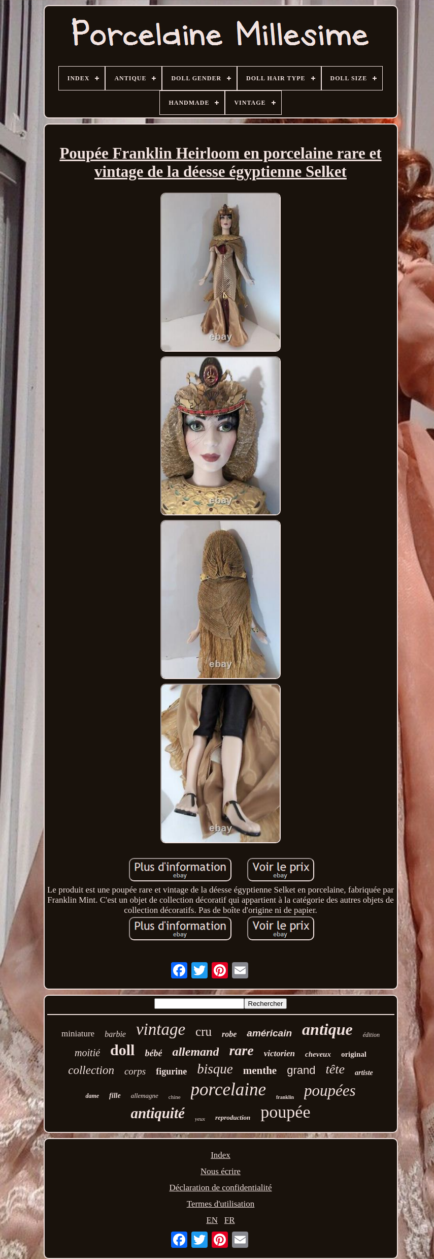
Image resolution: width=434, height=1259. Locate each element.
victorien (279, 1053)
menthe (260, 1070)
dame (92, 1095)
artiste (364, 1073)
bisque (215, 1069)
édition (371, 1034)
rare (241, 1050)
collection (91, 1070)
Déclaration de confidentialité (220, 1187)
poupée (285, 1111)
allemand (195, 1051)
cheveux (318, 1054)
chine (175, 1097)
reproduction (232, 1117)
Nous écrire (221, 1171)
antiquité (157, 1113)
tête (335, 1069)
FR (229, 1220)
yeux (200, 1119)
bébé (153, 1053)
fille (115, 1095)
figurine (171, 1071)
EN (212, 1220)
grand (301, 1070)
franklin (285, 1097)
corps (135, 1071)
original (353, 1054)
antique (327, 1029)
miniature (77, 1033)
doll (122, 1049)
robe (229, 1034)
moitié (87, 1052)
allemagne (144, 1095)
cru (203, 1031)
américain (269, 1033)
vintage (160, 1029)
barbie (115, 1034)
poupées (330, 1090)
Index (220, 1155)
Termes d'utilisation (221, 1204)
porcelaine (228, 1089)
